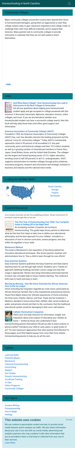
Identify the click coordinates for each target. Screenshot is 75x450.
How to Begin (11, 411)
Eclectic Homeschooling (16, 376)
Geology (8, 414)
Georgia (54, 189)
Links (8, 84)
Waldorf (8, 370)
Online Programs (12, 385)
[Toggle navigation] (69, 3)
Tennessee (55, 196)
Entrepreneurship (12, 408)
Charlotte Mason (12, 358)
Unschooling (10, 367)
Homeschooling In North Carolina (21, 3)
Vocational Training (13, 379)
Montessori (10, 361)
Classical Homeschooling (16, 364)
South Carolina (54, 186)
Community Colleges (14, 388)
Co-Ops (8, 382)
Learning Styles (12, 355)
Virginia (54, 193)
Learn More (10, 443)
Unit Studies (10, 373)
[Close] (69, 420)
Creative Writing (12, 405)
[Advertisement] (37, 61)
